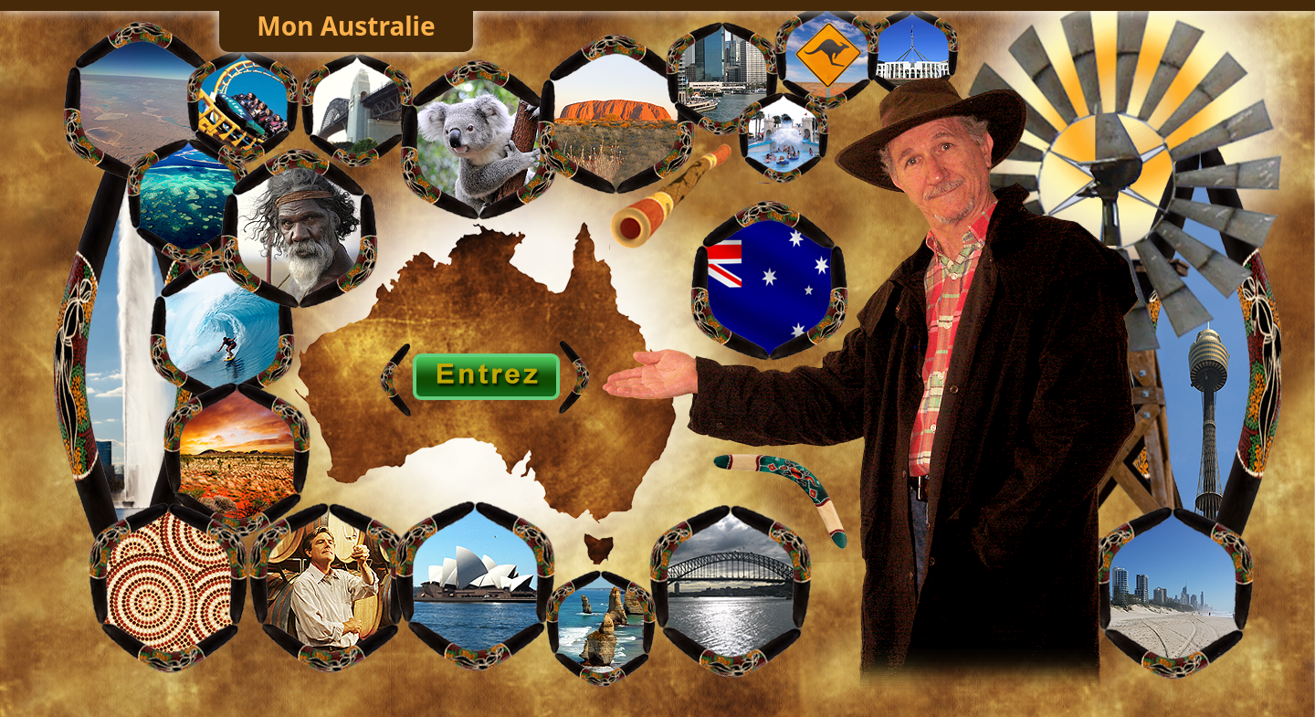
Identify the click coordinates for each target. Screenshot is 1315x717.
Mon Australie (346, 25)
